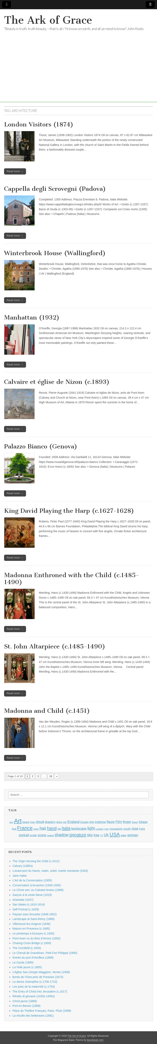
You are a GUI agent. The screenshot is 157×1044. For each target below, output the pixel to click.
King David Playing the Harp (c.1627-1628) (69, 510)
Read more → (15, 171)
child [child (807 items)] (32, 822)
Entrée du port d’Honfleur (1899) (33, 957)
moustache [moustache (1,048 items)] (115, 828)
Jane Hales (19, 875)
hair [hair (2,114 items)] (43, 828)
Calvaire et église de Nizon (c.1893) (57, 382)
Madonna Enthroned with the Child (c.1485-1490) (71, 578)
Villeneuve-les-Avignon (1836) (31, 924)
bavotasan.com (95, 1040)
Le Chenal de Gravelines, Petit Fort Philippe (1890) (44, 953)
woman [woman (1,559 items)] (132, 835)
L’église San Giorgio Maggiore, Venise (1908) (41, 972)
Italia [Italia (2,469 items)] (66, 828)
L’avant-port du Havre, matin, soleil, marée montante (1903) (50, 870)
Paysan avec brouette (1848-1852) (34, 914)
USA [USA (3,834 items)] (115, 834)
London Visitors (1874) (38, 124)
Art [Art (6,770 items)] (17, 820)
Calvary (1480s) (22, 865)
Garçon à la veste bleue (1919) (32, 894)
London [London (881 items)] (100, 828)
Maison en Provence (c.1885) (31, 928)
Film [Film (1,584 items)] (119, 822)
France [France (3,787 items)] (25, 828)
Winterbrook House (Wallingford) (55, 253)
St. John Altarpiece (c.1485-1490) (54, 646)
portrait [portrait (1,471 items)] (24, 835)
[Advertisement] (78, 73)
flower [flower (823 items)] (135, 822)
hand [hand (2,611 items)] (52, 828)
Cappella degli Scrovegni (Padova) (55, 188)
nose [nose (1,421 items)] (134, 828)
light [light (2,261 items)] (91, 828)
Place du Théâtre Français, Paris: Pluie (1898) (41, 1010)
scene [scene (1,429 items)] (42, 835)
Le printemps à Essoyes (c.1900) (33, 933)
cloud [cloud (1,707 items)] (40, 822)
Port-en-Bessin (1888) (26, 1005)
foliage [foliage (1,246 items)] (143, 822)
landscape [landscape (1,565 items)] (79, 828)
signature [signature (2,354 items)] (77, 835)
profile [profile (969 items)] (33, 835)
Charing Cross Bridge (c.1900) (31, 943)
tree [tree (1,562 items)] (96, 835)
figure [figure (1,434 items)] (111, 822)
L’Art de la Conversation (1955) (32, 880)
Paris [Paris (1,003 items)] (142, 828)
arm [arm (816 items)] (11, 822)
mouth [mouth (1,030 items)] (127, 828)
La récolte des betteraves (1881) (33, 1015)
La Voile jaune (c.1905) (27, 967)
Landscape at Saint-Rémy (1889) (33, 919)
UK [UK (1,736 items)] (106, 835)
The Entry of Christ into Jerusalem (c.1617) (39, 991)
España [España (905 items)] (84, 822)
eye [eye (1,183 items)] (91, 822)
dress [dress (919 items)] (59, 822)
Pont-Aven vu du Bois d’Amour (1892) (36, 938)
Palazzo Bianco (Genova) (40, 446)
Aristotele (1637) (23, 899)
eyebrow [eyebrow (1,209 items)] (100, 822)
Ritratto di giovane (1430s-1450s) (33, 996)
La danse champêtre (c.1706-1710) (34, 981)
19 (50, 776)
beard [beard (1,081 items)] (25, 822)
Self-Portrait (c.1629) (25, 909)
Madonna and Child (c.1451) (47, 710)
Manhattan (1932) (31, 317)
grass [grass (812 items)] (36, 829)
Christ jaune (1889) (24, 1001)
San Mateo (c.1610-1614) (28, 904)
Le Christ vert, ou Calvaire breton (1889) (38, 890)
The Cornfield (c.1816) (26, 948)
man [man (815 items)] (106, 829)
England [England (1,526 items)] (73, 822)
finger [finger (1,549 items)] (127, 822)
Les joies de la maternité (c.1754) (33, 986)
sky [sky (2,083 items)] (90, 835)
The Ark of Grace (48, 20)
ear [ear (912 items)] (64, 822)
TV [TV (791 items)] (101, 835)
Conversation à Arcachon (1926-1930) (36, 885)
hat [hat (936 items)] (59, 828)
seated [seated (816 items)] (50, 835)
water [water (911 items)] (124, 835)
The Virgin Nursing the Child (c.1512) (35, 861)
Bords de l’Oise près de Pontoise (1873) (37, 977)
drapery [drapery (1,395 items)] (50, 822)
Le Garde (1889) (23, 962)
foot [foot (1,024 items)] (14, 828)
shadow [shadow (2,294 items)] (62, 835)
